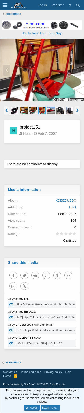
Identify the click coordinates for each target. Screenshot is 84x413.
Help (68, 372)
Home (7, 376)
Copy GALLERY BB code (24, 337)
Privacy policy (53, 372)
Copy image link (18, 298)
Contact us (10, 372)
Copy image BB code (21, 311)
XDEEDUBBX (65, 200)
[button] (5, 5)
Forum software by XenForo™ (34, 384)
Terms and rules (30, 372)
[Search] (78, 5)
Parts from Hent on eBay (42, 33)
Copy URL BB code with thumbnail (30, 324)
